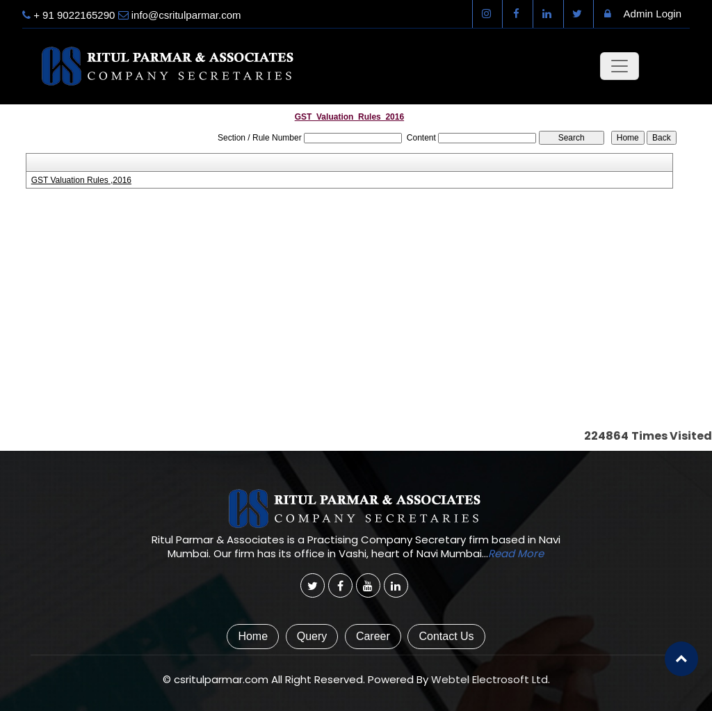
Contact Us (446, 636)
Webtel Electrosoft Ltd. (490, 679)
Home (253, 636)
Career (373, 636)
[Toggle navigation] (619, 66)
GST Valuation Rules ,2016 (81, 180)
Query (312, 636)
